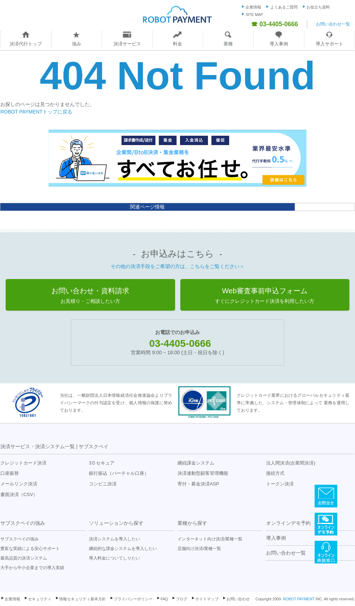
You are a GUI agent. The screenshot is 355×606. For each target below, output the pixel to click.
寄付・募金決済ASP (198, 484)
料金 (177, 43)
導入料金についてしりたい (114, 558)
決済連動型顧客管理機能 (203, 473)
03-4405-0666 (180, 343)
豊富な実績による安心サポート (30, 548)
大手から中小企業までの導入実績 (32, 567)
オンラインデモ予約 (288, 523)
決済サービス (127, 43)
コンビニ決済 (103, 484)
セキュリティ (39, 599)
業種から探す (192, 523)
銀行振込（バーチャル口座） (119, 473)
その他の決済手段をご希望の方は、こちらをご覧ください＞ (177, 266)
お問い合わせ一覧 (333, 24)
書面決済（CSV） (19, 494)
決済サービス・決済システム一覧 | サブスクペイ (54, 446)
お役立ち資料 (318, 7)
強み (76, 43)
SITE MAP (254, 14)
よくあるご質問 (284, 7)
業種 (228, 43)
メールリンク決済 (18, 484)
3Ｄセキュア (101, 463)
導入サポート (329, 43)
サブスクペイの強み (22, 523)
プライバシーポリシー (133, 599)
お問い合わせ (238, 599)
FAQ (164, 599)
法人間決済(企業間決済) (290, 463)
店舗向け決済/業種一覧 (199, 548)
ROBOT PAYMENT (299, 599)
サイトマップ (207, 599)
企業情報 (253, 7)
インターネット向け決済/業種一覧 (210, 538)
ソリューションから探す (116, 523)
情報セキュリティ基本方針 (82, 599)
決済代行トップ (26, 43)
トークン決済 (280, 484)
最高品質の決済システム (23, 558)
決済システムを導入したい (114, 538)
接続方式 (275, 473)
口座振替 (9, 473)
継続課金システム (196, 463)
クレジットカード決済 (23, 463)
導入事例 (279, 43)
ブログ (181, 599)
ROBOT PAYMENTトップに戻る (36, 112)
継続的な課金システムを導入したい (123, 548)
